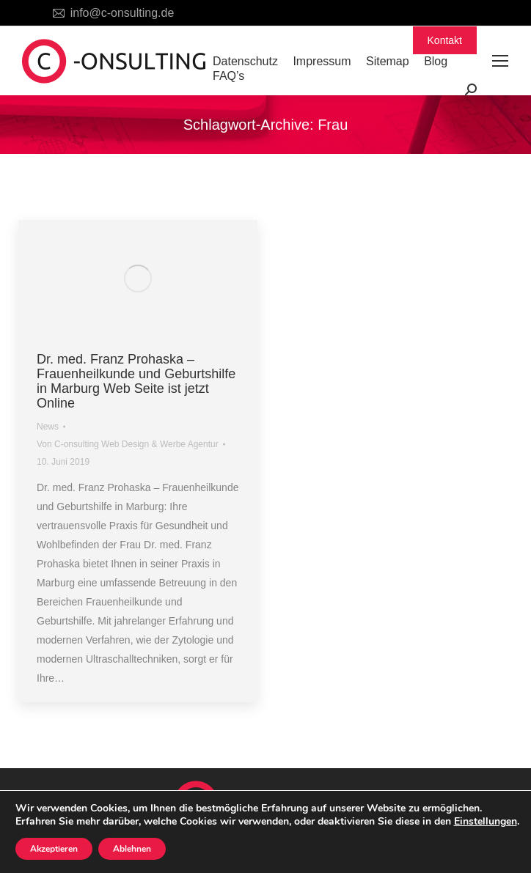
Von (128, 444)
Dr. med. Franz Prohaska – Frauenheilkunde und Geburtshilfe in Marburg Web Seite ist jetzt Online (136, 381)
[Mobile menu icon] (500, 61)
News (48, 426)
